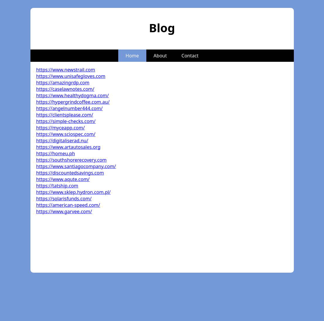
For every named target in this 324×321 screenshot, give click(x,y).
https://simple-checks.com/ (66, 121)
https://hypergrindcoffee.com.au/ (73, 102)
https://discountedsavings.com (70, 173)
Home (132, 55)
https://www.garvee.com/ (64, 211)
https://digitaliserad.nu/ (62, 140)
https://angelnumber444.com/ (69, 108)
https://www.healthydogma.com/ (72, 95)
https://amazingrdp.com (63, 82)
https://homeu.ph (55, 153)
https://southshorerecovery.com (71, 160)
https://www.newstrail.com (65, 69)
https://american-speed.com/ (68, 205)
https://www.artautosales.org (68, 147)
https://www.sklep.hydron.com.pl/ (73, 192)
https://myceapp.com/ (60, 127)
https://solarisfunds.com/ (64, 198)
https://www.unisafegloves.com (70, 76)
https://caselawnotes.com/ (65, 89)
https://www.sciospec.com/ (65, 134)
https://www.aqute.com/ (63, 179)
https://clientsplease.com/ (64, 115)
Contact (189, 55)
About (160, 55)
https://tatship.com (57, 185)
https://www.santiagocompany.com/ (76, 166)
